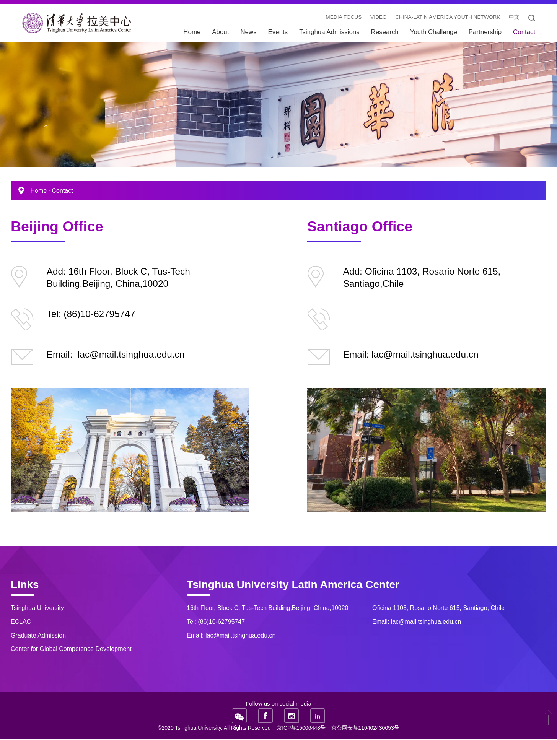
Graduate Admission (38, 636)
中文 (513, 18)
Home (38, 191)
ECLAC (21, 622)
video (374, 18)
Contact (62, 191)
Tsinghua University (37, 608)
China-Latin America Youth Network (445, 18)
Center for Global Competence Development (71, 649)
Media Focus (339, 18)
